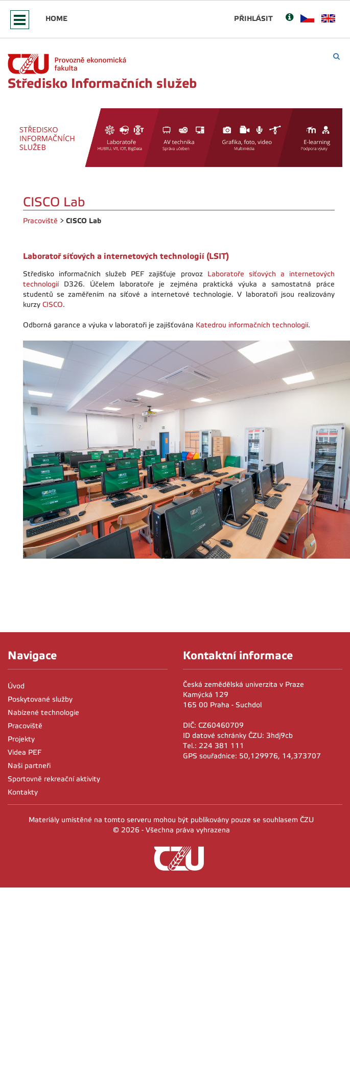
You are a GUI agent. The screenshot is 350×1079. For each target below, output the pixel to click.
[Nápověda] (289, 18)
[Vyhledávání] (336, 56)
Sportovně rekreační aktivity (54, 779)
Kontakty (23, 792)
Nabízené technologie (43, 712)
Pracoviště (40, 221)
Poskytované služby (40, 699)
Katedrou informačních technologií (252, 325)
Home (56, 18)
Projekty (21, 739)
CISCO (52, 304)
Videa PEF (24, 752)
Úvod (16, 686)
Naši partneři (29, 766)
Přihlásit (253, 18)
